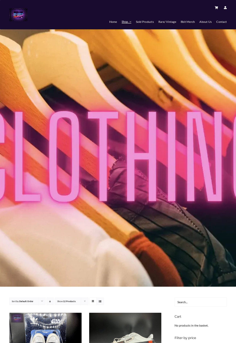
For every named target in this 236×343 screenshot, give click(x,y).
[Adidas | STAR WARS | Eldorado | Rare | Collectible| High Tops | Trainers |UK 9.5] (45, 315)
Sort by (22, 301)
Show (66, 301)
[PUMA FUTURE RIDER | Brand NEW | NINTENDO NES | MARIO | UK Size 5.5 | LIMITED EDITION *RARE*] (125, 315)
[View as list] (100, 301)
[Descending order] (50, 301)
